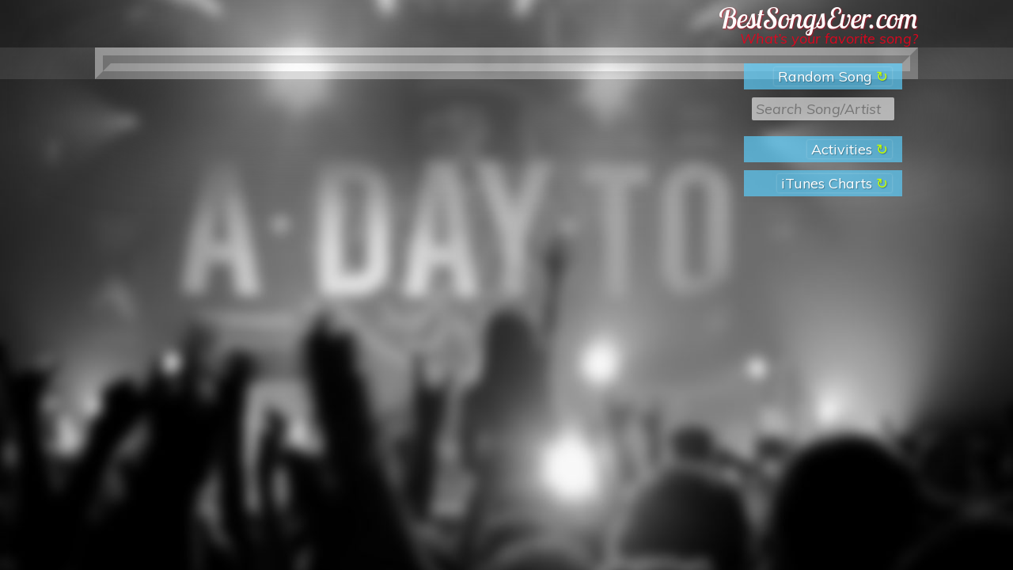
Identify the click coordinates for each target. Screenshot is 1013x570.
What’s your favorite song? (829, 38)
